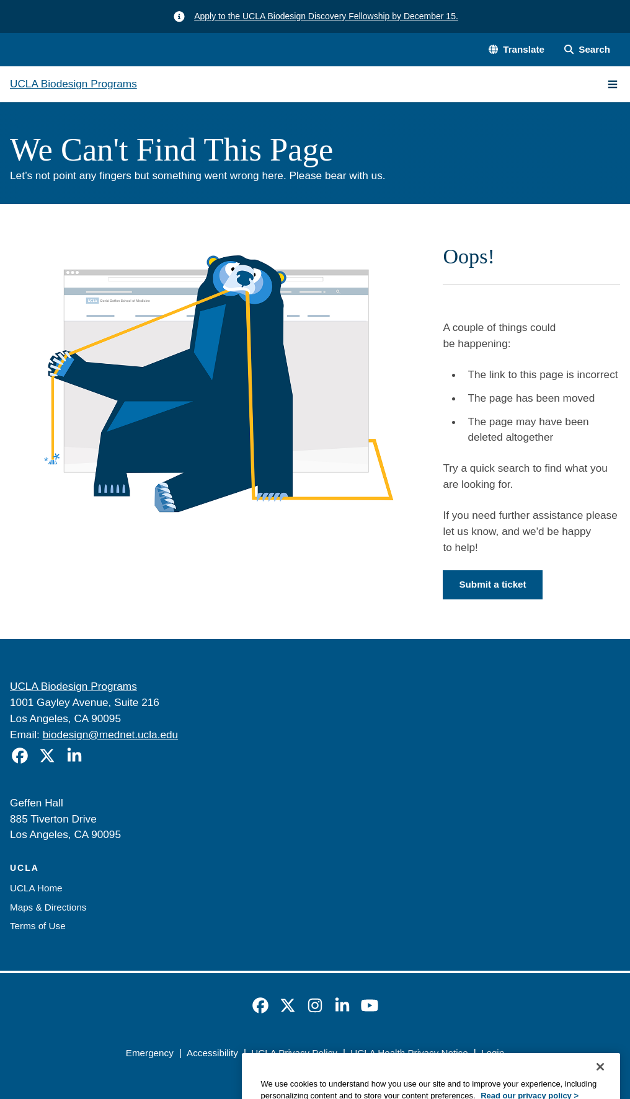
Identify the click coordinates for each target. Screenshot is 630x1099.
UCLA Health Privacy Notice (409, 1053)
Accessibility (212, 1053)
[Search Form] (587, 50)
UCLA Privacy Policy (294, 1053)
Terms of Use (38, 925)
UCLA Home (36, 888)
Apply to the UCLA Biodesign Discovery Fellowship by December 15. (326, 16)
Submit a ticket (492, 584)
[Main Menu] (612, 84)
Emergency (150, 1053)
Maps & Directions (48, 907)
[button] (516, 50)
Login (492, 1053)
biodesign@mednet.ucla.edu (111, 734)
